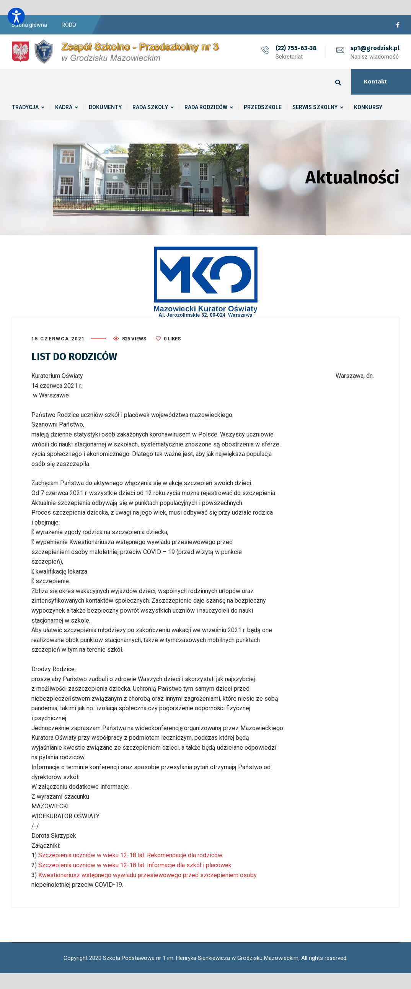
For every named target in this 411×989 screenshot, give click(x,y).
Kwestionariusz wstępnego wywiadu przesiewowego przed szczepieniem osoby (147, 875)
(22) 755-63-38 (296, 48)
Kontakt (375, 81)
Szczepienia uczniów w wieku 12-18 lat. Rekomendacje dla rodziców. (130, 855)
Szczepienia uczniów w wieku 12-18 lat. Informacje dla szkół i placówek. (135, 865)
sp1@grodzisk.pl (375, 48)
